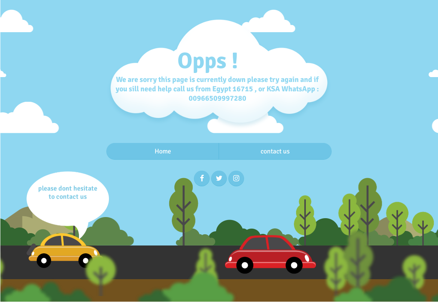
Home (163, 151)
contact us (275, 151)
